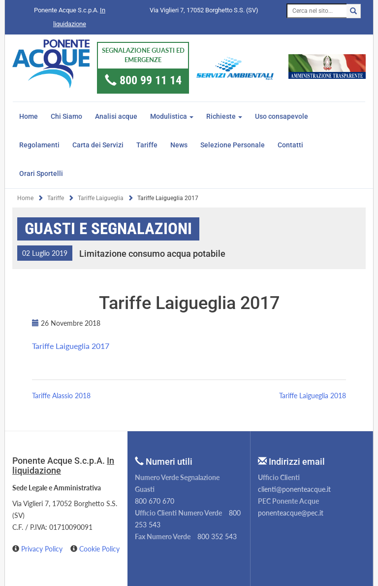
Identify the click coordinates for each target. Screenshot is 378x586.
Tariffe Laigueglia (101, 198)
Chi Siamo (66, 116)
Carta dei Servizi (98, 145)
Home (28, 116)
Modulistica (171, 116)
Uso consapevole (281, 116)
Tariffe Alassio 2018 (61, 395)
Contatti (290, 145)
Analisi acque (116, 116)
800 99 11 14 (151, 80)
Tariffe (147, 145)
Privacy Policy (42, 549)
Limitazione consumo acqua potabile (152, 253)
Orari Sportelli (41, 173)
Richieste (224, 116)
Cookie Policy (99, 549)
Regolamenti (39, 145)
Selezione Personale (232, 145)
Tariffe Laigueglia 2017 (70, 345)
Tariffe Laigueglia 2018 (312, 395)
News (179, 145)
